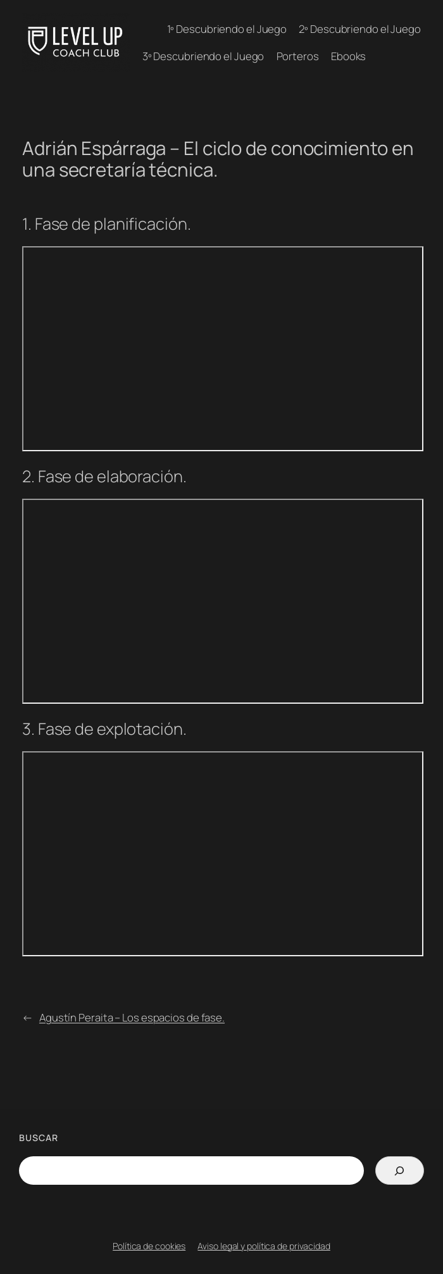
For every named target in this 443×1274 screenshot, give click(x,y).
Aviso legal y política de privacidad (263, 1246)
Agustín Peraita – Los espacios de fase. (132, 1017)
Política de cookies (149, 1246)
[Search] (399, 1170)
